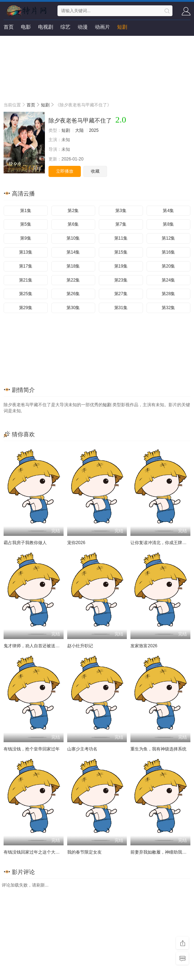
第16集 (168, 252)
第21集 (25, 280)
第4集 (168, 210)
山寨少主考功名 (82, 748)
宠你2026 (76, 542)
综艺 (65, 27)
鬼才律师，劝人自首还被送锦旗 (34, 645)
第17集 (25, 266)
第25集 (25, 293)
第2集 (73, 210)
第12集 (168, 238)
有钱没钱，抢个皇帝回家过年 (32, 748)
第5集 (25, 224)
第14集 (73, 252)
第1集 (25, 210)
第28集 (168, 293)
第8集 (168, 224)
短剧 (122, 27)
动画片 (102, 27)
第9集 (25, 238)
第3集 (120, 210)
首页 (9, 27)
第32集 (168, 307)
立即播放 (64, 171)
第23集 (121, 280)
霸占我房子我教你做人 (25, 542)
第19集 (121, 266)
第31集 (121, 307)
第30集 (73, 307)
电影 (26, 27)
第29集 (25, 307)
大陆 (79, 130)
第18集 (73, 266)
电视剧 (45, 27)
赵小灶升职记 (80, 645)
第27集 (121, 293)
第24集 (168, 280)
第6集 (73, 224)
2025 (94, 130)
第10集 (73, 238)
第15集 (121, 252)
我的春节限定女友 (84, 852)
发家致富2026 (143, 645)
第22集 (73, 280)
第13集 (25, 252)
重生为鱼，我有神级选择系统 (158, 748)
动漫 (83, 27)
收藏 (95, 171)
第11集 (121, 238)
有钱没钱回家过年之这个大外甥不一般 (40, 852)
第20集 (168, 266)
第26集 (73, 293)
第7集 (120, 224)
